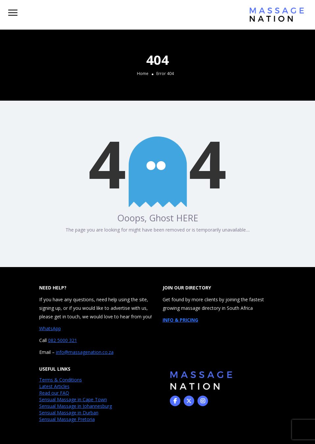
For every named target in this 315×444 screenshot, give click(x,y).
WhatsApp (50, 328)
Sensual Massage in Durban (68, 412)
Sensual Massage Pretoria (67, 419)
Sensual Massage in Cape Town (73, 399)
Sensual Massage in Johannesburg (75, 406)
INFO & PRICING (180, 320)
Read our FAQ (54, 393)
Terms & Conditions (60, 380)
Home (142, 73)
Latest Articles (54, 386)
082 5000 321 (62, 340)
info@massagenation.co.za (85, 352)
